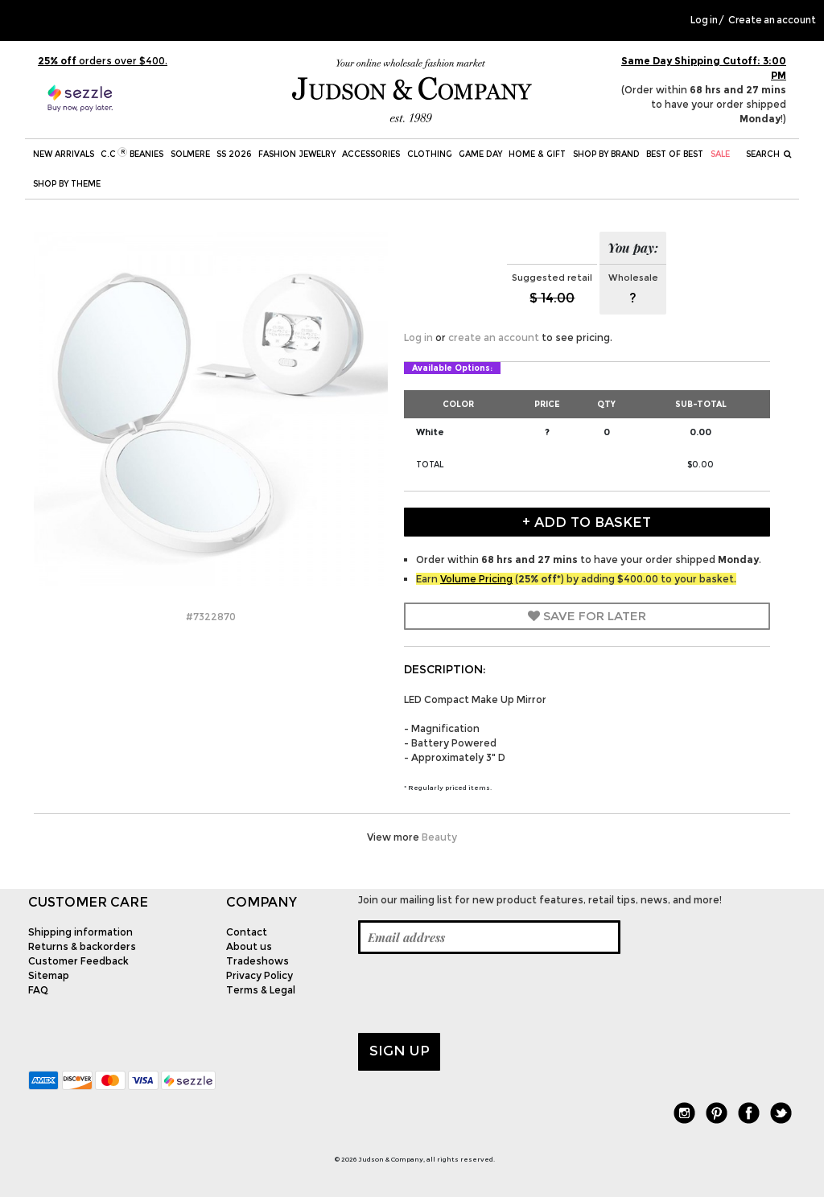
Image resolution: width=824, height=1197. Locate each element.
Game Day (480, 154)
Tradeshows (257, 961)
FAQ (38, 990)
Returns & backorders (82, 946)
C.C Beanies (132, 153)
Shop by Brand (606, 154)
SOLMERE (190, 154)
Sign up (399, 1051)
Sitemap (48, 975)
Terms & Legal (260, 990)
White (430, 432)
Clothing (429, 154)
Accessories (371, 154)
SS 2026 (233, 154)
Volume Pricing (476, 579)
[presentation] (480, 993)
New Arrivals (63, 154)
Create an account (772, 20)
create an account (493, 337)
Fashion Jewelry (297, 154)
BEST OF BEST (674, 154)
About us (249, 946)
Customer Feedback (78, 961)
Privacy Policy (259, 975)
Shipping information (80, 932)
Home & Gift (537, 154)
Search (769, 154)
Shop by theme (67, 184)
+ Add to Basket (586, 522)
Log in (704, 20)
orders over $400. (102, 61)
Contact (246, 932)
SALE (720, 154)
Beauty (439, 837)
